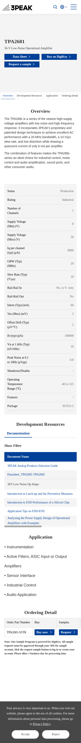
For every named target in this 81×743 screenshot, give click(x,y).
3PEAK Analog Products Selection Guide (32, 465)
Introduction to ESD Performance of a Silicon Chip (38, 502)
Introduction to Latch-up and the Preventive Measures (40, 493)
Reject (56, 734)
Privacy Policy (41, 724)
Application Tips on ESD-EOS (25, 511)
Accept (25, 734)
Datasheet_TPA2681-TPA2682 (26, 474)
